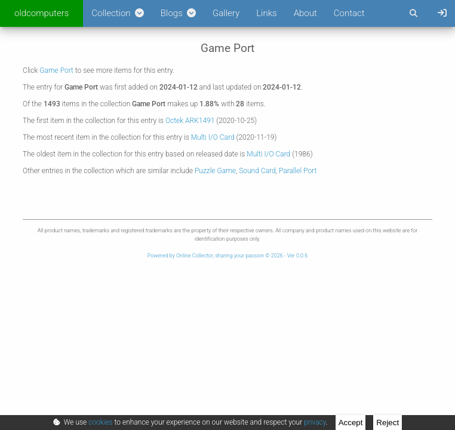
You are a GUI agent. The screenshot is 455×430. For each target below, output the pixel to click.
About (305, 13)
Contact (349, 13)
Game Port (56, 70)
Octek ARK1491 (190, 120)
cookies (100, 422)
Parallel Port (297, 171)
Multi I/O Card (213, 137)
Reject (387, 422)
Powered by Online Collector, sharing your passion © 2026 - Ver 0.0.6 (227, 256)
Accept (351, 422)
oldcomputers (41, 13)
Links (266, 13)
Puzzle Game (215, 171)
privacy (315, 422)
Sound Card (257, 171)
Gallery (226, 13)
